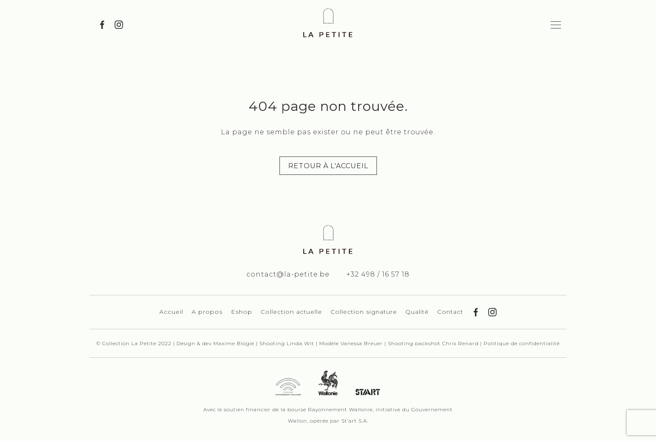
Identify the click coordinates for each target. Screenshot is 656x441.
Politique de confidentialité (522, 343)
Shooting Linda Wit (287, 343)
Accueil (171, 311)
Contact (450, 311)
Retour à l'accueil (328, 166)
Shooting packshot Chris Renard (434, 343)
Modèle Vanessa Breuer (351, 343)
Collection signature (364, 311)
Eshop (241, 311)
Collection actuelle (291, 311)
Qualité (417, 311)
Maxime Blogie (233, 343)
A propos (207, 311)
